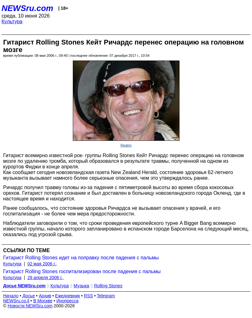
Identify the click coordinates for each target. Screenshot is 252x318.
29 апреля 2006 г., (45, 277)
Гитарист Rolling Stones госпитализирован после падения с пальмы (82, 271)
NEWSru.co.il (16, 300)
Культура (12, 21)
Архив (45, 295)
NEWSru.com (27, 8)
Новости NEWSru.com (30, 305)
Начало (11, 295)
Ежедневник (67, 295)
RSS (88, 295)
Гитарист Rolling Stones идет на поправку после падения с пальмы (81, 257)
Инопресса (67, 300)
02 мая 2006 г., (42, 263)
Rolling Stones (108, 285)
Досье (28, 295)
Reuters (126, 145)
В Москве (42, 300)
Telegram (106, 295)
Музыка (81, 285)
